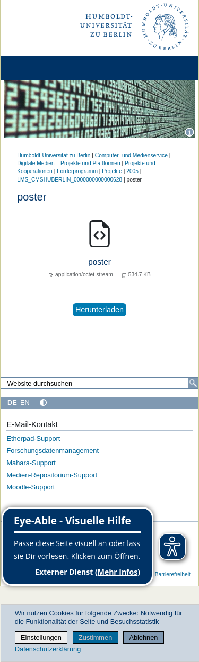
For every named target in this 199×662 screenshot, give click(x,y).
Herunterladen (99, 309)
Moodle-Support (30, 487)
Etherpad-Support (33, 438)
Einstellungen (41, 637)
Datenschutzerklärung (48, 649)
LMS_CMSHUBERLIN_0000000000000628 (69, 180)
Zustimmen (95, 637)
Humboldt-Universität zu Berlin (53, 155)
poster (99, 261)
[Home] (38, 68)
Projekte (112, 171)
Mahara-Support (30, 463)
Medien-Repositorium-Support (51, 475)
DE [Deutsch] (12, 402)
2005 (132, 171)
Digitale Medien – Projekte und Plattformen (68, 163)
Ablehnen (143, 637)
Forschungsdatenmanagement (52, 451)
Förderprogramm (77, 171)
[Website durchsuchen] (99, 383)
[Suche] (193, 383)
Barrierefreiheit (173, 574)
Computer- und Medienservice (131, 155)
